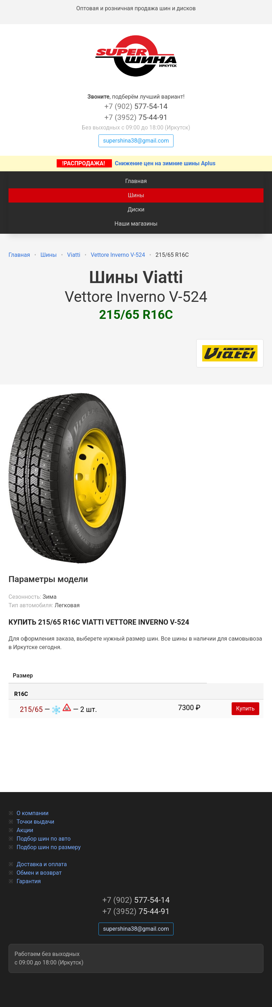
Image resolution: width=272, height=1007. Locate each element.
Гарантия (29, 881)
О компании (33, 813)
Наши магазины (135, 223)
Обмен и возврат (39, 872)
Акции (25, 830)
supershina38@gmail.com (136, 140)
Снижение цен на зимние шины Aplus (136, 163)
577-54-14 (136, 106)
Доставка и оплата (42, 864)
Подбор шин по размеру (49, 847)
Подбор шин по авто (44, 838)
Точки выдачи (35, 821)
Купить (245, 708)
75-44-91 (136, 117)
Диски (136, 209)
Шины (136, 195)
